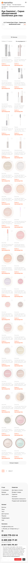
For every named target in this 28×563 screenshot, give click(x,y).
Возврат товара (16, 492)
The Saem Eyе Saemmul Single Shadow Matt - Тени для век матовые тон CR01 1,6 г (7, 338)
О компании (5, 490)
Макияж (4, 516)
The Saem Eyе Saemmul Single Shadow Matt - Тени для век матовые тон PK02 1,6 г (7, 315)
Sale (3, 520)
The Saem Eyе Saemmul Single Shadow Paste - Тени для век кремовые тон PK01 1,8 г (20, 384)
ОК (24, 559)
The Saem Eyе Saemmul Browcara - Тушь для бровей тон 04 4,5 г (19, 107)
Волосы (4, 507)
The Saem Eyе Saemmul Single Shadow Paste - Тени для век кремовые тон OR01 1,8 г (7, 407)
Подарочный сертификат (19, 501)
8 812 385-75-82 (9, 545)
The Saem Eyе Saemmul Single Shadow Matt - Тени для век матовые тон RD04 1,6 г (20, 269)
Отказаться (18, 559)
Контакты (14, 496)
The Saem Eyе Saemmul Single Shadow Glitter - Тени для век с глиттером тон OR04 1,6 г (20, 199)
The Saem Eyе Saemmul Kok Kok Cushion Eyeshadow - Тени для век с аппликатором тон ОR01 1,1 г (7, 245)
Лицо (3, 509)
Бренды (4, 492)
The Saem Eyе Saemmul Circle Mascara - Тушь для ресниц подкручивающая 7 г (20, 84)
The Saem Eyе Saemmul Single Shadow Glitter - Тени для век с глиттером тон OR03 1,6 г (7, 222)
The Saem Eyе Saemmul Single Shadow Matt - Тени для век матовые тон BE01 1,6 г (7, 361)
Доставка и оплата (17, 490)
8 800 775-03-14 (10, 535)
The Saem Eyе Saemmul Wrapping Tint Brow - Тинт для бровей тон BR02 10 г (7, 153)
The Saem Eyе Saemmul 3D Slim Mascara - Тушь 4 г (7, 129)
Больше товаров (14, 463)
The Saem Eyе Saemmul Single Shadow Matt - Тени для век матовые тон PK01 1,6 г (20, 315)
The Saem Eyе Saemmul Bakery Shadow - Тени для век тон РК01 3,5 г (7, 453)
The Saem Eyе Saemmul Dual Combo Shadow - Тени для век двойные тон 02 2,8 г (20, 407)
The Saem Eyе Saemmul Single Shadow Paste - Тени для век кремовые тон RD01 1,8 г (7, 384)
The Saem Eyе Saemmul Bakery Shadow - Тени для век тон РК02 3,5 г (20, 430)
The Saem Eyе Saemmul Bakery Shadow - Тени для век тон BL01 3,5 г (20, 453)
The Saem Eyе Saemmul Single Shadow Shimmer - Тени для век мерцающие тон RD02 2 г (19, 245)
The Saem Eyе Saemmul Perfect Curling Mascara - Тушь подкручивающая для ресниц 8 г (7, 84)
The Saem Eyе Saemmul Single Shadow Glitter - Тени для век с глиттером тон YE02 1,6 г (7, 176)
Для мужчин (5, 514)
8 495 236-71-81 (9, 540)
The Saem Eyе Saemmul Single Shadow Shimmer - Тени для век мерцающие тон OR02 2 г (7, 269)
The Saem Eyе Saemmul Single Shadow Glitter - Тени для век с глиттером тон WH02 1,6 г (20, 176)
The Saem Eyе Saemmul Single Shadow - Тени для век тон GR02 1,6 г (7, 430)
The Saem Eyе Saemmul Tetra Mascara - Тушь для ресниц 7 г (7, 107)
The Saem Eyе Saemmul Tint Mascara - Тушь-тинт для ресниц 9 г (20, 60)
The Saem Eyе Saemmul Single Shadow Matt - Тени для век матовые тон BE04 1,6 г (20, 338)
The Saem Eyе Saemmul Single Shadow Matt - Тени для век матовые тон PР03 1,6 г (7, 292)
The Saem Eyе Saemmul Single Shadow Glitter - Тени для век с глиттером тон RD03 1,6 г (7, 199)
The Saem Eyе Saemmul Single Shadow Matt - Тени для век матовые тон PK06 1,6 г (20, 292)
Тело (3, 511)
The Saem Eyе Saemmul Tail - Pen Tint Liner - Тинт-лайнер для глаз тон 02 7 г (20, 130)
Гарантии (14, 494)
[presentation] (3, 24)
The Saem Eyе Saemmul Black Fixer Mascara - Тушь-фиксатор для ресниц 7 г (7, 60)
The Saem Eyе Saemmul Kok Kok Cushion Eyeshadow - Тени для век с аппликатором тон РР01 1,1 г (20, 222)
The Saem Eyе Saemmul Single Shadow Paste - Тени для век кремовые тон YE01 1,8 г (20, 361)
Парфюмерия (5, 518)
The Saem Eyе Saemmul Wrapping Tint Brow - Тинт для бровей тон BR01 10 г (20, 153)
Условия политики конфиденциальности (11, 556)
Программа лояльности (19, 499)
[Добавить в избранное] (12, 46)
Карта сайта (5, 494)
